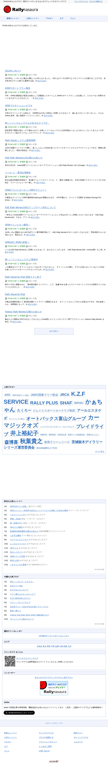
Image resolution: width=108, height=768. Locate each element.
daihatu (78, 402)
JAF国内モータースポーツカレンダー (54, 636)
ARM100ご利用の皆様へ (17, 242)
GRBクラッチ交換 (17, 556)
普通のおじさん (93, 435)
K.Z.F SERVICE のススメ (20, 598)
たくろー (24, 410)
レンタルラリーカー (18, 544)
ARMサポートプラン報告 (17, 88)
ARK (7, 394)
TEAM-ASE (12, 75)
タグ (61, 18)
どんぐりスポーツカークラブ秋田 (54, 410)
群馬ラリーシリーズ (57, 442)
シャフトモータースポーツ (50, 427)
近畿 (57, 646)
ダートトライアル (81, 737)
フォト (73, 18)
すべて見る (99, 451)
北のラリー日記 (16, 586)
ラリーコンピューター (19, 540)
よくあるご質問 (45, 746)
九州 (69, 646)
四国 (65, 646)
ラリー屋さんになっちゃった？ (23, 594)
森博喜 (11, 442)
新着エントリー (13, 18)
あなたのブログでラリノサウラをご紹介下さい (54, 677)
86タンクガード (16, 552)
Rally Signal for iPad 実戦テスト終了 (23, 277)
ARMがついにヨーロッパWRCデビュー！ (26, 190)
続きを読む (42, 81)
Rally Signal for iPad (15, 294)
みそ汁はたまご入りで (19, 590)
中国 (61, 646)
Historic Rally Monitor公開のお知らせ (23, 312)
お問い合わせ (44, 751)
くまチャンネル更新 (18, 565)
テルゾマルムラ (68, 427)
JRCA (64, 395)
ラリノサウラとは (81, 1)
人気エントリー (32, 18)
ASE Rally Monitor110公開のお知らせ (23, 158)
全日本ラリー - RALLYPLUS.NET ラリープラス (29, 607)
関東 (48, 646)
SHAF (66, 402)
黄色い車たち (15, 611)
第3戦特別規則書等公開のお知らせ (24, 531)
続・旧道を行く (16, 523)
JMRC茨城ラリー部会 (20, 395)
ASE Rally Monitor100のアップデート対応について (30, 207)
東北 (44, 646)
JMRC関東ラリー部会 (44, 394)
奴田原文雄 (62, 435)
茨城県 (22, 75)
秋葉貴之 (31, 441)
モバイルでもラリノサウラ (27, 658)
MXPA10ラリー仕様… (19, 506)
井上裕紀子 (24, 433)
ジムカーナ (78, 742)
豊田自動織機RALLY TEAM (46, 448)
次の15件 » (53, 331)
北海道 (39, 646)
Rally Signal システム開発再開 (20, 140)
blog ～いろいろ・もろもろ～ (22, 582)
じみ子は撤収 (15, 535)
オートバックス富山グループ (56, 418)
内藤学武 (43, 435)
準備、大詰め (15, 519)
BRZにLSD (14, 560)
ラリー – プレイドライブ (20, 602)
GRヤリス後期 (16, 527)
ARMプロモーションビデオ (18, 105)
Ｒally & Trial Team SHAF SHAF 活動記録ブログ (29, 615)
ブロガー (49, 18)
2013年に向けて (13, 71)
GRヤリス (14, 548)
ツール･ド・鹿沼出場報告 (18, 172)
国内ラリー (78, 733)
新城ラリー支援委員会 (76, 435)
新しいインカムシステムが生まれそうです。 (27, 123)
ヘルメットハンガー (18, 515)
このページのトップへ (54, 723)
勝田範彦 (52, 435)
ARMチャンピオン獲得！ (17, 225)
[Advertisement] (54, 48)
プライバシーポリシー (48, 742)
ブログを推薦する (96, 1)
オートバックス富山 (16, 419)
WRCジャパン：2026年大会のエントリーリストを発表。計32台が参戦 (39, 510)
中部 (53, 646)
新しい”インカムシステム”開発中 (21, 259)
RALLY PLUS (44, 402)
